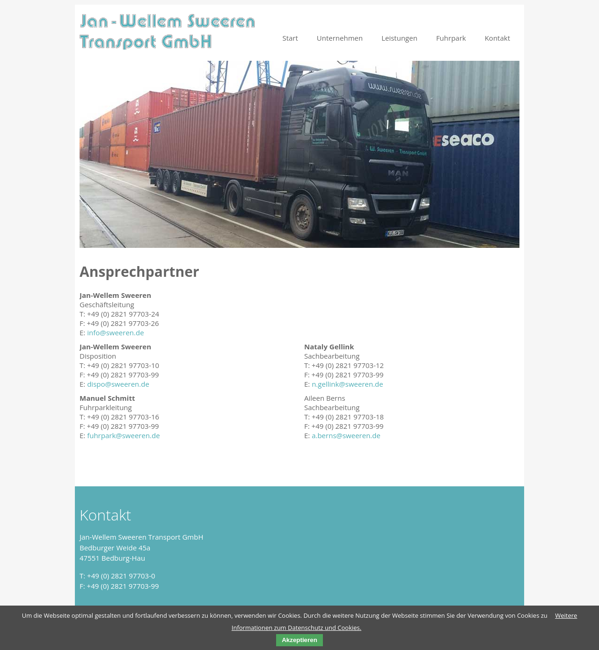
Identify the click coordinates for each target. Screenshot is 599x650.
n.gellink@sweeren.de (347, 384)
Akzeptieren (299, 639)
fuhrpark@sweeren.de (123, 435)
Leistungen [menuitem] (399, 38)
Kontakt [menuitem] (497, 38)
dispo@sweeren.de (118, 384)
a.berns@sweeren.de (346, 435)
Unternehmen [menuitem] (340, 38)
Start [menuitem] (290, 38)
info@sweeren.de (115, 332)
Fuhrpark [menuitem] (451, 38)
